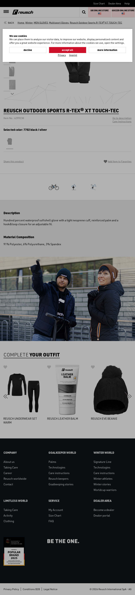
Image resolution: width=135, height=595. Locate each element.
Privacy (62, 55)
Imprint (73, 55)
